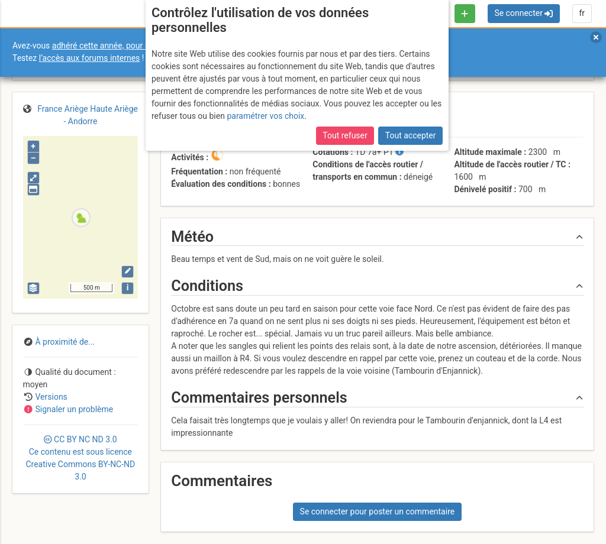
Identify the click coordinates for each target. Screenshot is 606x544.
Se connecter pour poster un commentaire (377, 511)
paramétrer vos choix (265, 116)
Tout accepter (410, 135)
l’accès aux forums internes (89, 58)
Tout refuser (345, 135)
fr (582, 13)
